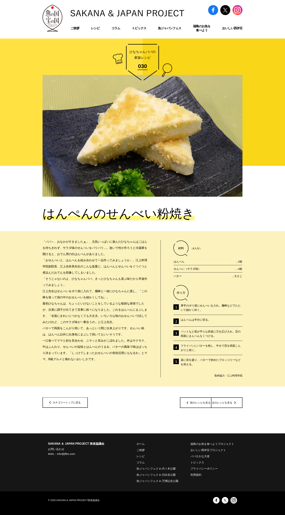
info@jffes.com (66, 453)
